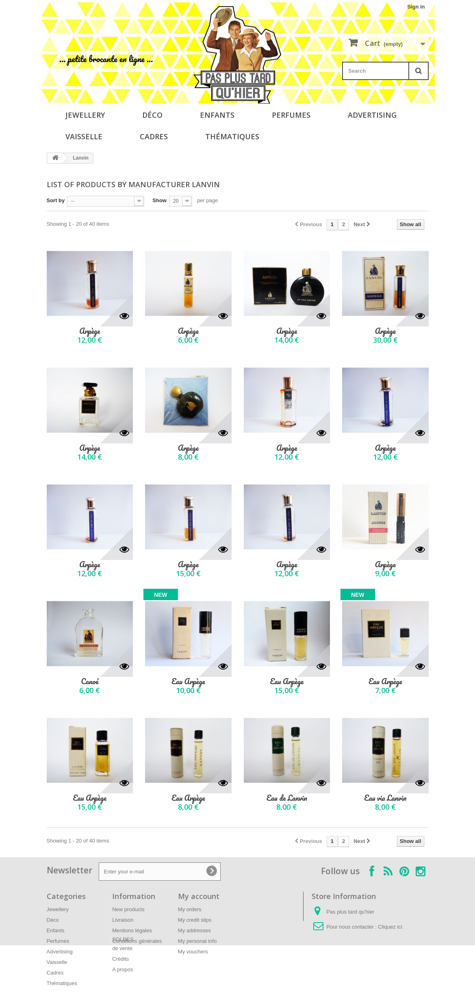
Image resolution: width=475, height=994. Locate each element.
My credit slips (194, 920)
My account (198, 896)
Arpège (89, 331)
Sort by (56, 200)
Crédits (120, 959)
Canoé (89, 681)
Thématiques (232, 136)
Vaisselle (83, 136)
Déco (152, 115)
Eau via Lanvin (385, 798)
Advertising (372, 115)
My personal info (197, 941)
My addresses (194, 930)
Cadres (154, 136)
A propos (122, 969)
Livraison (122, 920)
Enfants (217, 115)
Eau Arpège (188, 681)
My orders (190, 909)
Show (159, 200)
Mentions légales (132, 930)
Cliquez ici (390, 927)
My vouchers (193, 952)
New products (128, 909)
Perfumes (291, 115)
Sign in (416, 7)
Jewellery (85, 115)
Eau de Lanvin (287, 798)
